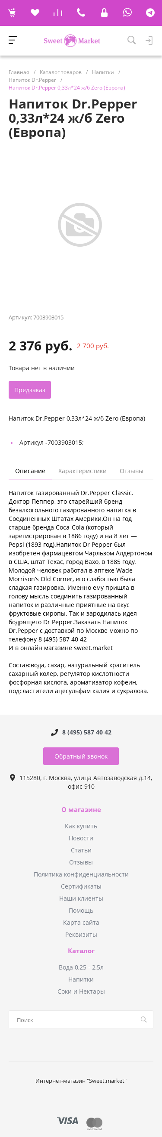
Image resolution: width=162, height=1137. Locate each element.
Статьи (81, 850)
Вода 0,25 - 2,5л (81, 967)
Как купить (81, 826)
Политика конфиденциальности (81, 874)
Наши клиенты (81, 898)
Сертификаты (81, 886)
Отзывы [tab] (131, 471)
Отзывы (81, 862)
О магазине (81, 810)
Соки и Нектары (81, 991)
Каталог (81, 951)
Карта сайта (81, 922)
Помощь (81, 910)
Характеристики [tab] (82, 471)
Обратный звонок (81, 756)
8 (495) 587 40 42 (86, 732)
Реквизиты (81, 934)
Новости (81, 838)
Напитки (81, 979)
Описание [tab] (30, 471)
